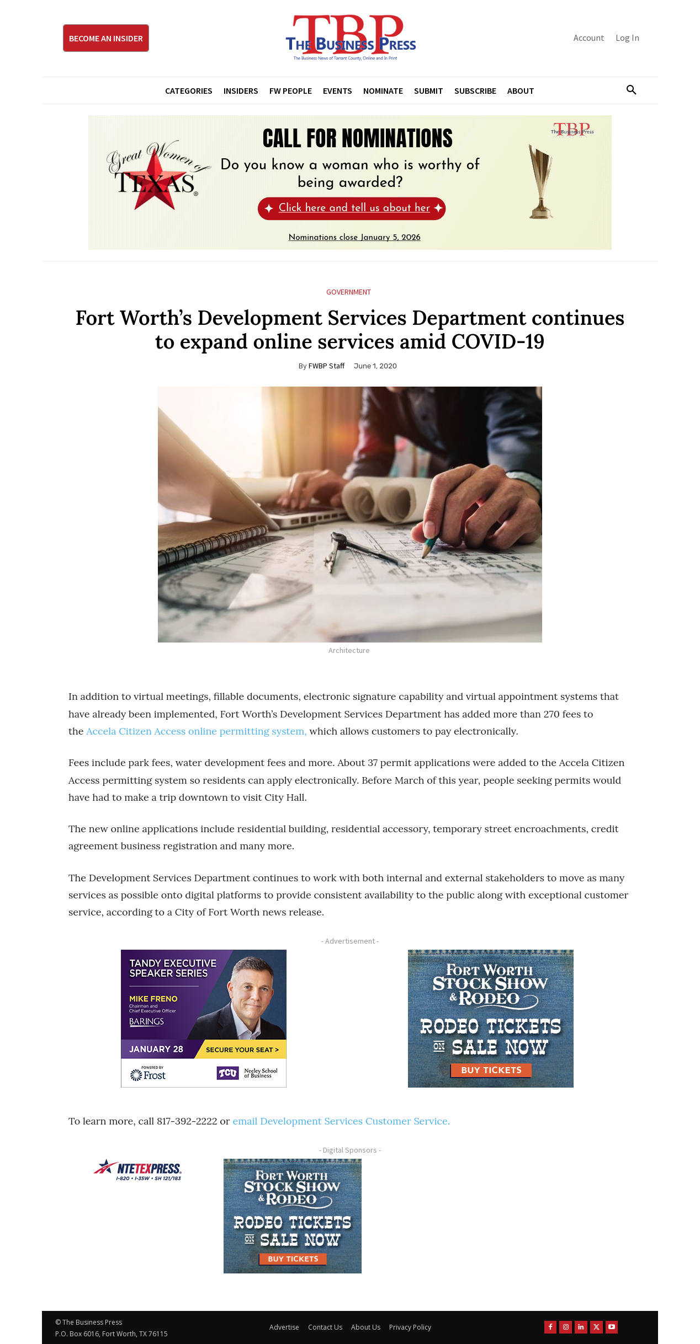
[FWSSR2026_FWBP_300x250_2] (491, 1019)
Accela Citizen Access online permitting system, (196, 731)
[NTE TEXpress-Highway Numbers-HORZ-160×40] (137, 1170)
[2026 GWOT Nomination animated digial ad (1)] (350, 182)
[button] (627, 90)
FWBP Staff (326, 366)
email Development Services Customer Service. (341, 1121)
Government (348, 292)
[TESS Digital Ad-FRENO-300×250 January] (203, 1019)
